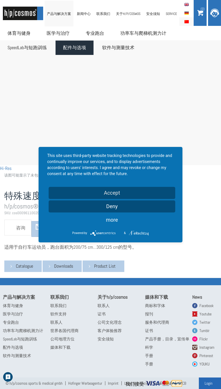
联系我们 (103, 14)
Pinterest (206, 355)
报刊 (149, 314)
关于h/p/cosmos (128, 14)
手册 (149, 355)
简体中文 (186, 21)
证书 (102, 314)
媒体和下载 (60, 347)
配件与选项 (74, 48)
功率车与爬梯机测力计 (143, 33)
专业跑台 (95, 33)
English (186, 4)
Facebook (206, 305)
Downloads (63, 266)
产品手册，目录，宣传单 (167, 339)
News (197, 297)
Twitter (204, 322)
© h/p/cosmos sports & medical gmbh (33, 383)
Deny (112, 206)
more (112, 220)
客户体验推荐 (110, 330)
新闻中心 (84, 14)
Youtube (205, 314)
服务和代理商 (157, 322)
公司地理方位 (62, 339)
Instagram (206, 347)
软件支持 (58, 314)
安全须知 (153, 14)
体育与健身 (19, 33)
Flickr (203, 339)
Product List (105, 266)
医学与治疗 (58, 33)
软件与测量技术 (118, 48)
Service (171, 14)
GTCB (182, 383)
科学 (149, 347)
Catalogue (24, 266)
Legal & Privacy (135, 383)
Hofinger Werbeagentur (85, 383)
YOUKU (204, 364)
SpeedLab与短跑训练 (27, 48)
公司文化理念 (110, 322)
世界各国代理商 (64, 330)
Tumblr (204, 330)
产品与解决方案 (59, 14)
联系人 (56, 322)
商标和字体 (155, 305)
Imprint (113, 383)
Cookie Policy (163, 383)
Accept (112, 193)
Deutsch (186, 13)
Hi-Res (6, 168)
